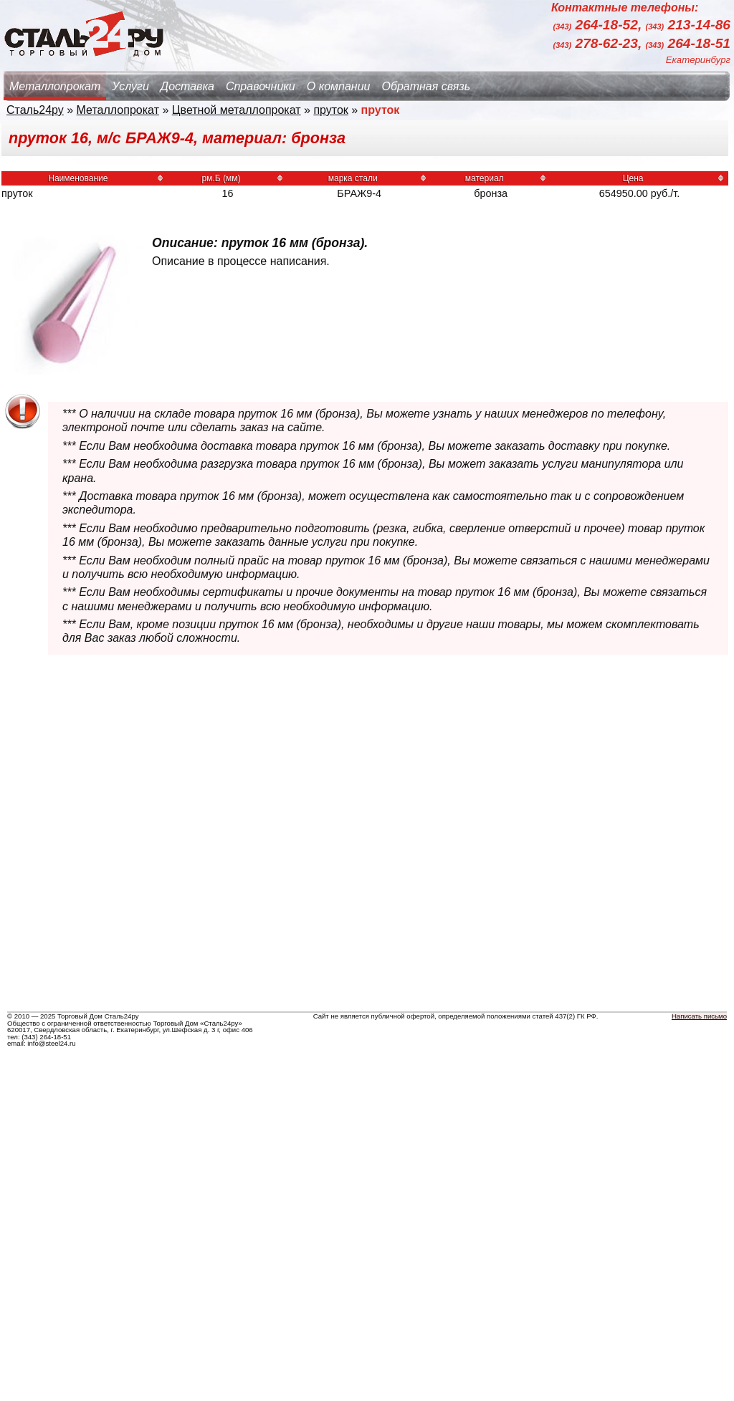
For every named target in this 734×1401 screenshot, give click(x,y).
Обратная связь (425, 86)
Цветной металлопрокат (236, 110)
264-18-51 (688, 43)
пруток (330, 110)
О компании (339, 86)
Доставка (187, 86)
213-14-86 (688, 25)
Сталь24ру (35, 110)
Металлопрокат (54, 86)
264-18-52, (599, 25)
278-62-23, (599, 43)
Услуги (130, 86)
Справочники (260, 86)
